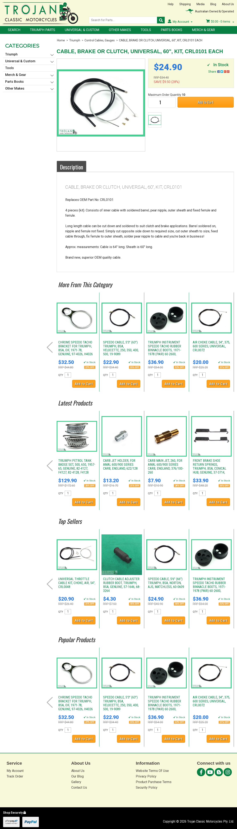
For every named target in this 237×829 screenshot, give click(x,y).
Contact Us (79, 787)
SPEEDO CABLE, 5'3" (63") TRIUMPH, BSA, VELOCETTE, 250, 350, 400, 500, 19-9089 (121, 348)
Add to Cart (205, 102)
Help (171, 4)
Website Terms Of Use (152, 771)
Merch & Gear (203, 30)
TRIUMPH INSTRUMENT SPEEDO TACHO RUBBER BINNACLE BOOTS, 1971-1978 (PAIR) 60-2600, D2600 (164, 350)
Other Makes (120, 30)
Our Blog (77, 776)
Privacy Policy (146, 776)
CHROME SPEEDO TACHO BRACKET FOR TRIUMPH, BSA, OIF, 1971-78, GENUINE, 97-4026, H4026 (75, 348)
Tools (146, 30)
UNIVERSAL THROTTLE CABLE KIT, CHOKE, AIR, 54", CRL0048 (76, 583)
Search (14, 30)
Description (71, 167)
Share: (218, 71)
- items (220, 21)
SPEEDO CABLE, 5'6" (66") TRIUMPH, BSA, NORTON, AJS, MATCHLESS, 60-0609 (166, 583)
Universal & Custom (82, 30)
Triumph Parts (42, 30)
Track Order (15, 776)
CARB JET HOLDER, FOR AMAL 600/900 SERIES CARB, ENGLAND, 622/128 (120, 464)
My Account (15, 771)
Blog (213, 4)
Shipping (185, 4)
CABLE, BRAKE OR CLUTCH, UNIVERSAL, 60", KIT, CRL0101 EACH (160, 40)
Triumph (74, 40)
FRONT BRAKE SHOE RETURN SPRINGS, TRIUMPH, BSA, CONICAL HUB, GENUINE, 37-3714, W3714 (209, 468)
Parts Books (171, 30)
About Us (228, 4)
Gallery (76, 782)
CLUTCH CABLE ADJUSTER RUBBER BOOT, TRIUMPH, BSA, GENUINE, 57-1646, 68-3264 (121, 585)
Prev (50, 347)
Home (61, 40)
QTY (60, 375)
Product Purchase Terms (153, 782)
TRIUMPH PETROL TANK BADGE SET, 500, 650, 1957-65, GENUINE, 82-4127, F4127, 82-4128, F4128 (76, 466)
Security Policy (146, 787)
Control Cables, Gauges (100, 40)
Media (201, 4)
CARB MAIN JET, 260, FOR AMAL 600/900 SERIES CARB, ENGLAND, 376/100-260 (165, 466)
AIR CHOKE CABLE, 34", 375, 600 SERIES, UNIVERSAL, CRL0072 (211, 346)
